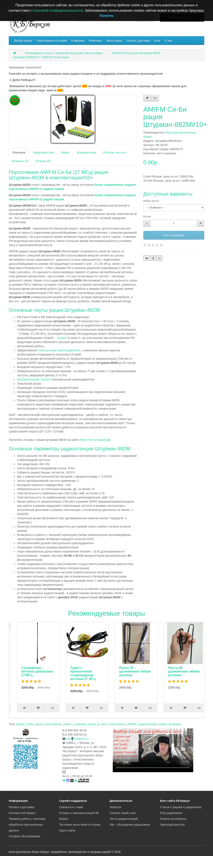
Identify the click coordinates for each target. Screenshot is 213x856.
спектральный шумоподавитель (58, 350)
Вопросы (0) (20, 161)
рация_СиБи (24, 724)
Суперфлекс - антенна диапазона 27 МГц (81, 671)
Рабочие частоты (114, 152)
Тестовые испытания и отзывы (80, 824)
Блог (157, 40)
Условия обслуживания (24, 836)
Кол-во (147, 216)
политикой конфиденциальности (58, 10)
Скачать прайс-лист (123, 813)
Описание (18, 152)
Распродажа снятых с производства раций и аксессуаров (64, 53)
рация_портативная (48, 724)
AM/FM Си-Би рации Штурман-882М (136, 53)
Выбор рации (23, 40)
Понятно (106, 15)
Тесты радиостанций (124, 818)
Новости (115, 807)
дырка (62, 337)
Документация (86, 152)
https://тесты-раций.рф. (95, 439)
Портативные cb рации (51, 40)
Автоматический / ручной (34, 379)
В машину (77, 40)
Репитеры (95, 40)
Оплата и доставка (21, 807)
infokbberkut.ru (77, 738)
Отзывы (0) (42, 161)
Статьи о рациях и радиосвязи (180, 807)
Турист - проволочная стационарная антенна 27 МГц (127, 673)
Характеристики (43, 152)
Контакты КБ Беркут (22, 813)
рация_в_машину (75, 724)
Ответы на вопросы (173, 818)
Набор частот (151, 200)
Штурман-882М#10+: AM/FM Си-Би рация (41, 57)
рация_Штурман (170, 724)
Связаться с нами (71, 807)
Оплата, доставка (138, 40)
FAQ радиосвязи (171, 813)
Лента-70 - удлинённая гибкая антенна (179, 671)
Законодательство (172, 824)
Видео (65, 152)
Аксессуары (114, 40)
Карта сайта (67, 830)
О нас (168, 40)
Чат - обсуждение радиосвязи (130, 824)
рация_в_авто (97, 724)
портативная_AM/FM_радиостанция (133, 724)
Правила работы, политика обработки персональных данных (27, 824)
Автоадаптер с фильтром (29, 669)
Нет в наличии (173, 235)
